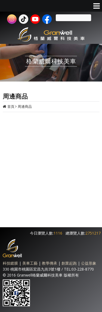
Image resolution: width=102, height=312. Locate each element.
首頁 (10, 106)
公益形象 (88, 263)
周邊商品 (25, 106)
